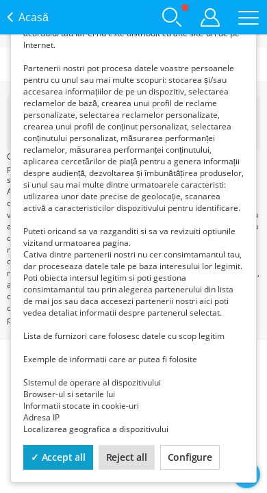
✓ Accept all (58, 457)
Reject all (126, 457)
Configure (190, 457)
